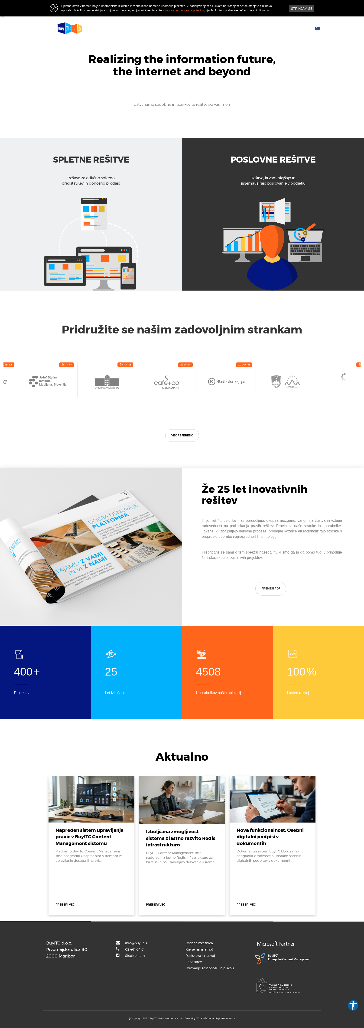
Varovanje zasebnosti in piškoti (209, 968)
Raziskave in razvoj (200, 956)
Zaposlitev (193, 962)
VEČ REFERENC (182, 435)
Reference (187, 27)
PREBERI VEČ (65, 904)
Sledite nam (135, 956)
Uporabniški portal (272, 27)
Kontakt (237, 27)
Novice (212, 27)
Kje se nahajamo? (199, 949)
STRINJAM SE (301, 8)
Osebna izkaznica (199, 943)
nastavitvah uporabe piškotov (184, 10)
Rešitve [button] (160, 27)
